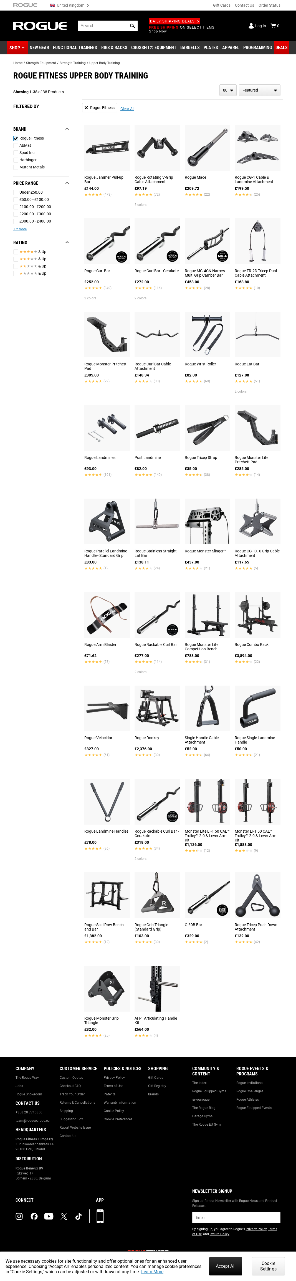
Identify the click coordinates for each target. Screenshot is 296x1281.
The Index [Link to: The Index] (199, 1083)
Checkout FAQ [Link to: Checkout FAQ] (70, 1086)
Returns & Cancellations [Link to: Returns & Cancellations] (77, 1103)
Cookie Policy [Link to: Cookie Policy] (114, 1111)
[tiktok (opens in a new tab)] (78, 1216)
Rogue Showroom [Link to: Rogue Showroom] (29, 1094)
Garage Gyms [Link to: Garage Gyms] (202, 1116)
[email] (236, 1217)
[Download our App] (100, 1216)
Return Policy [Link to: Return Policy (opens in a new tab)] (219, 1234)
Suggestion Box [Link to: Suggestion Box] (71, 1119)
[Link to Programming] (258, 47)
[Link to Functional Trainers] (75, 47)
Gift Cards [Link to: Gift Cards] (155, 1078)
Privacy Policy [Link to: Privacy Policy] (114, 1078)
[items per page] (228, 90)
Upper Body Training (104, 63)
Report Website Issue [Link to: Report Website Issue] (75, 1128)
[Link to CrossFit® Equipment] (154, 47)
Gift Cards (222, 5)
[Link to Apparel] (231, 47)
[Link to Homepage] (40, 26)
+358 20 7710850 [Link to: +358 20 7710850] (29, 1112)
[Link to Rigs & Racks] (114, 47)
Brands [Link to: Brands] (153, 1094)
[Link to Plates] (211, 47)
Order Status (269, 5)
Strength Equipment (41, 63)
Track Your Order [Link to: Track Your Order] (72, 1094)
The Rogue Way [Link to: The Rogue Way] (27, 1078)
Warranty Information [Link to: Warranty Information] (120, 1103)
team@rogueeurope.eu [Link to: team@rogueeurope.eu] (33, 1121)
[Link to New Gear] (39, 47)
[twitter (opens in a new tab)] (64, 1216)
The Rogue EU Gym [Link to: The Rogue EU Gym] (206, 1124)
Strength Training (73, 63)
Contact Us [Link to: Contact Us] (68, 1136)
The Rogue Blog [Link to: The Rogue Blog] (204, 1108)
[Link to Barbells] (190, 47)
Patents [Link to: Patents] (109, 1094)
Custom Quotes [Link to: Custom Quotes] (71, 1078)
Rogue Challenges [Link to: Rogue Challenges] (249, 1091)
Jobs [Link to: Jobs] (19, 1086)
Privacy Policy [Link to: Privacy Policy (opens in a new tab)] (256, 1229)
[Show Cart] (274, 26)
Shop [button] (14, 47)
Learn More (152, 1271)
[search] (108, 26)
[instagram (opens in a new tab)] (19, 1216)
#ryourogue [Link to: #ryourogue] (200, 1099)
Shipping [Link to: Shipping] (66, 1111)
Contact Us (244, 5)
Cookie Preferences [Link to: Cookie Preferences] (118, 1119)
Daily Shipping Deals (174, 21)
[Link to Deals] (281, 47)
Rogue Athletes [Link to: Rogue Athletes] (247, 1099)
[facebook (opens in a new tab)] (34, 1216)
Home (17, 63)
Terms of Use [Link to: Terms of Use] (113, 1086)
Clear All (127, 109)
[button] (132, 26)
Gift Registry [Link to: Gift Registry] (157, 1086)
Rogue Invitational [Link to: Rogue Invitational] (250, 1083)
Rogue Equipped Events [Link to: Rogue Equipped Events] (254, 1108)
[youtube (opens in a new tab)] (49, 1216)
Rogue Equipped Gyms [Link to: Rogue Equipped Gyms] (209, 1091)
